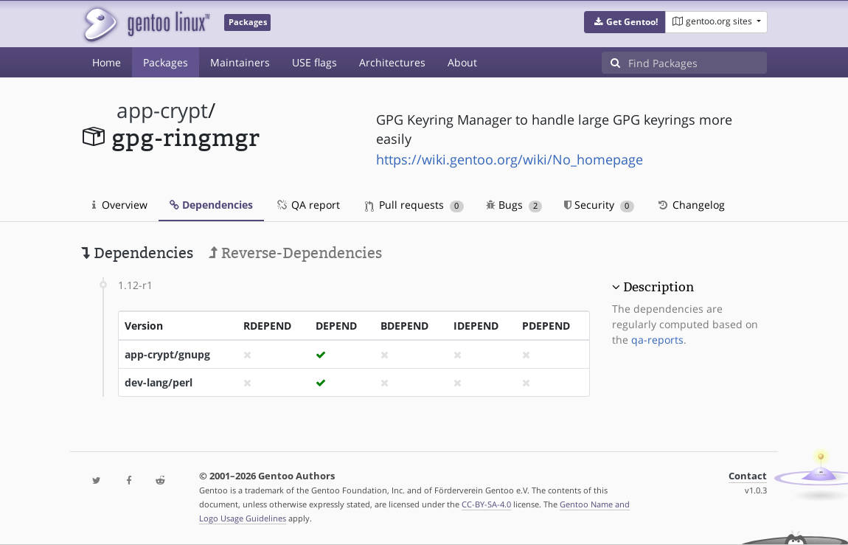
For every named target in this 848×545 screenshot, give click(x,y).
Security (599, 205)
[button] (625, 22)
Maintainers (240, 62)
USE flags (314, 62)
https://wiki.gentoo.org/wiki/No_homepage (509, 159)
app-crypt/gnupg (167, 354)
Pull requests (414, 205)
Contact (748, 476)
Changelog (690, 205)
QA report (307, 205)
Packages (165, 62)
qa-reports (657, 340)
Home (106, 62)
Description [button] (658, 287)
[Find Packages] (697, 63)
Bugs (514, 205)
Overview (119, 205)
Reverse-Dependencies (295, 253)
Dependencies (211, 205)
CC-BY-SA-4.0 (486, 504)
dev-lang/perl (158, 382)
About (462, 62)
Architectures (392, 62)
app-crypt (162, 110)
